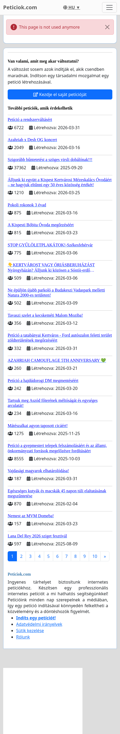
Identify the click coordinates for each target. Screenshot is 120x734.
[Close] (107, 27)
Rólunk (23, 637)
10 (94, 556)
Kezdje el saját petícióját (60, 94)
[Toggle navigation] (109, 7)
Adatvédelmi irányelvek (39, 624)
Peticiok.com (20, 7)
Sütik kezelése (30, 630)
